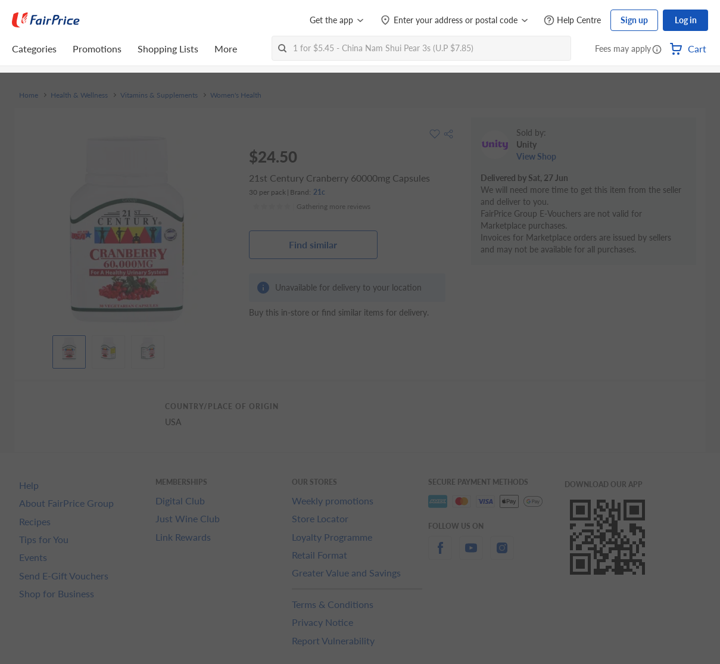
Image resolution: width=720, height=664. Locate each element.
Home (28, 95)
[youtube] (471, 554)
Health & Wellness (79, 95)
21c (319, 192)
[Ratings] (311, 206)
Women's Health (235, 95)
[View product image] (69, 349)
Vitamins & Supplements (159, 95)
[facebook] (440, 554)
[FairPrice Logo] (46, 20)
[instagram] (502, 554)
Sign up (634, 20)
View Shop (536, 156)
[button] (657, 50)
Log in (686, 20)
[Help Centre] (572, 20)
